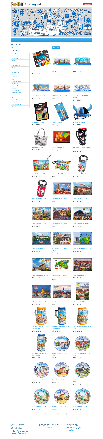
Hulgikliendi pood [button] (87, 4)
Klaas (13, 99)
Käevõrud (14, 88)
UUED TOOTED (15, 56)
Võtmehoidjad (15, 65)
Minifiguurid (14, 90)
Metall (13, 67)
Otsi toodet (56, 47)
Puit (13, 63)
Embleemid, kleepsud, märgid (18, 70)
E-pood (15, 39)
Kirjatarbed (14, 76)
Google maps (70, 430)
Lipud (13, 79)
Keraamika (14, 72)
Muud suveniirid (15, 104)
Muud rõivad (14, 106)
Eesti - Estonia (15, 95)
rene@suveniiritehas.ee (45, 427)
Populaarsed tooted (16, 81)
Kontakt (33, 39)
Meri (13, 74)
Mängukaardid (15, 83)
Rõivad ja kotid (15, 58)
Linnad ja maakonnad (16, 92)
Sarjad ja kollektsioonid (17, 85)
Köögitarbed (14, 101)
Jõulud (13, 97)
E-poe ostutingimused (24, 39)
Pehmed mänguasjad (16, 53)
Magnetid (14, 60)
